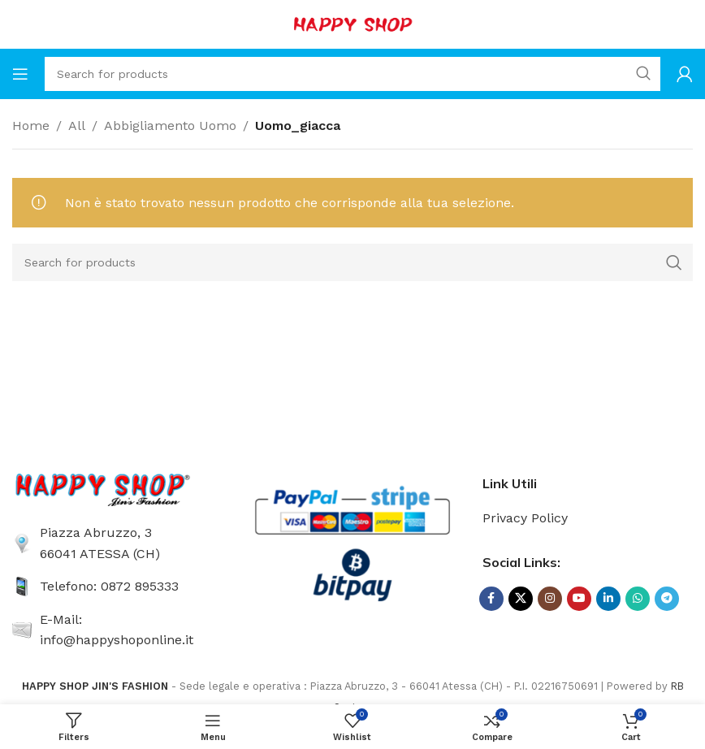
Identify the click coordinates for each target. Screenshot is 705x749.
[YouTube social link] (579, 599)
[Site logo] (352, 23)
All (76, 125)
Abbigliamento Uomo (170, 125)
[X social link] (520, 599)
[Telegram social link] (667, 599)
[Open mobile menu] (20, 74)
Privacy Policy (525, 518)
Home (31, 125)
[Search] (352, 74)
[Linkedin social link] (608, 599)
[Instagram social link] (550, 599)
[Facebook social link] (491, 599)
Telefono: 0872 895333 (109, 586)
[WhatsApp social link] (637, 599)
